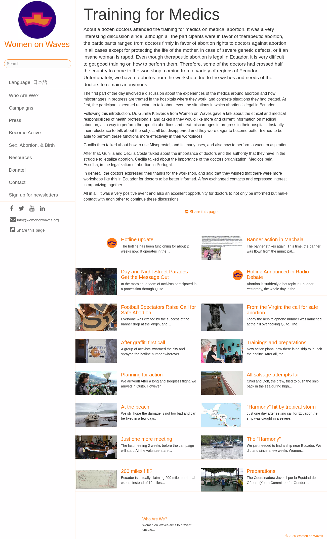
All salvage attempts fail (273, 374)
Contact (17, 182)
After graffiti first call (143, 342)
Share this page (27, 230)
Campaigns (21, 108)
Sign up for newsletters (33, 195)
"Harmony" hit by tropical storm (281, 407)
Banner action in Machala (275, 239)
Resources (20, 157)
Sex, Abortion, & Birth (32, 145)
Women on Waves (37, 25)
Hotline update (137, 239)
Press (15, 120)
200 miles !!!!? (136, 471)
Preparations (261, 471)
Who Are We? (23, 95)
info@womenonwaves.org (34, 219)
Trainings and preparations (276, 342)
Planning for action (142, 374)
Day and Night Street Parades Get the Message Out (154, 274)
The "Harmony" (264, 439)
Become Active (25, 132)
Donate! (17, 170)
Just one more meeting (146, 439)
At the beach (135, 407)
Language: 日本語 (28, 82)
